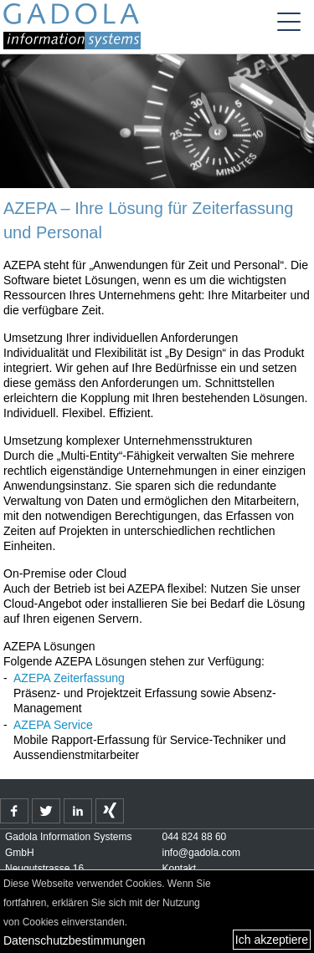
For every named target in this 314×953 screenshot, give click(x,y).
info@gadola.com (201, 853)
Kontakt (179, 868)
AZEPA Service (53, 724)
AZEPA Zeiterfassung (69, 678)
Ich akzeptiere (271, 939)
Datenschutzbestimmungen (74, 940)
